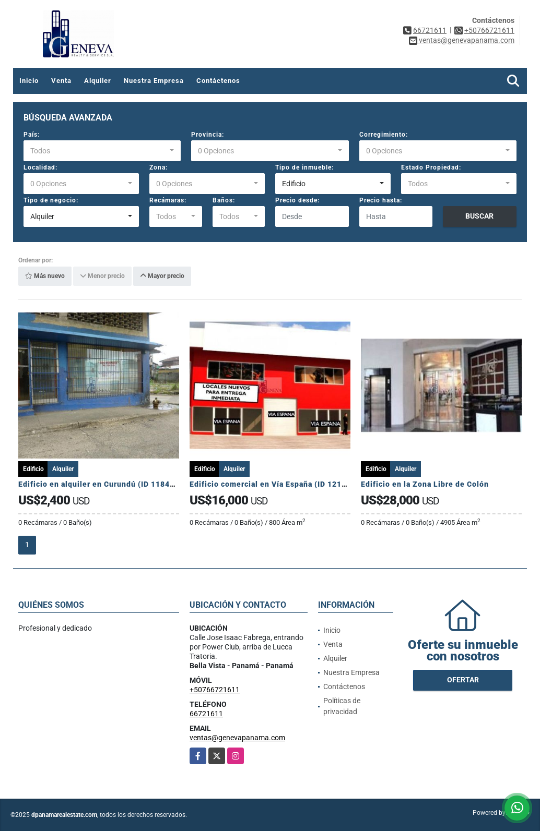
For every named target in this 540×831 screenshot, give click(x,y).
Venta (61, 81)
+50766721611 (489, 30)
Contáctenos (218, 81)
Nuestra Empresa (154, 81)
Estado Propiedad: (431, 167)
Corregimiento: (383, 134)
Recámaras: (167, 200)
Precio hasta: (380, 200)
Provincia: (207, 134)
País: (32, 134)
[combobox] (102, 150)
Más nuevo (45, 276)
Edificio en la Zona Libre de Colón (425, 484)
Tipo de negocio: (51, 200)
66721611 (430, 30)
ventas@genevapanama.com (237, 737)
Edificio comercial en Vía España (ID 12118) (273, 484)
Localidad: (40, 167)
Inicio (29, 81)
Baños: (224, 200)
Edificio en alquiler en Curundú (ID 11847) (99, 484)
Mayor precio (162, 276)
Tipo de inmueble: (304, 167)
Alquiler (97, 81)
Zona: (158, 167)
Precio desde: (297, 200)
